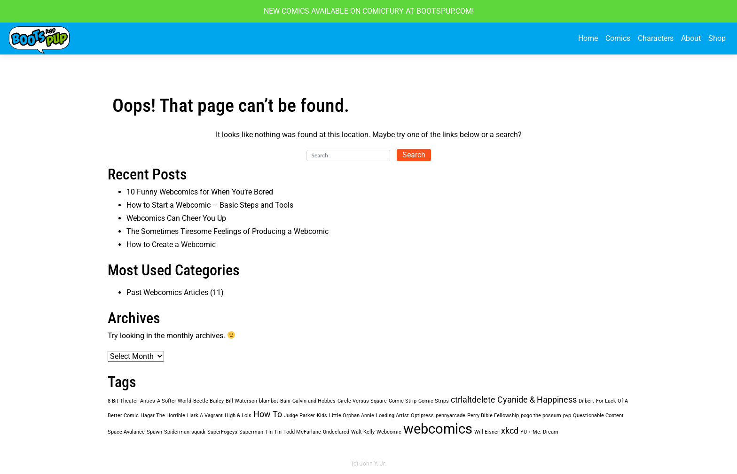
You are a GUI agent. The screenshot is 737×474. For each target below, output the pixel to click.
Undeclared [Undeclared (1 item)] (336, 432)
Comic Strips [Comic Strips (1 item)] (433, 401)
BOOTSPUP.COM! (444, 11)
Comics (617, 38)
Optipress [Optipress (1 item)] (422, 415)
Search (413, 154)
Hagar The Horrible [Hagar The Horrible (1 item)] (163, 415)
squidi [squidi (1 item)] (198, 432)
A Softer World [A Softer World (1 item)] (174, 401)
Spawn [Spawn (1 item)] (154, 432)
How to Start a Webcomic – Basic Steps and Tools (209, 205)
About (691, 38)
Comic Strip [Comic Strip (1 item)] (402, 401)
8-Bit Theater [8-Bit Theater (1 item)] (123, 401)
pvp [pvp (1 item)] (567, 415)
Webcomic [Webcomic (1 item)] (388, 432)
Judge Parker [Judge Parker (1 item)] (299, 415)
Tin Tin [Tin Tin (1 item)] (273, 432)
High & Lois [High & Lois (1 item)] (238, 415)
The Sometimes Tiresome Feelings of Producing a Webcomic (227, 231)
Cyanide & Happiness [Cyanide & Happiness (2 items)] (537, 399)
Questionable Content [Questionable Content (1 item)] (598, 415)
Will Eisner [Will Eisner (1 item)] (486, 432)
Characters (656, 38)
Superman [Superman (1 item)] (251, 432)
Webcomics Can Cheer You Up (176, 218)
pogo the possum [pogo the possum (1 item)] (541, 415)
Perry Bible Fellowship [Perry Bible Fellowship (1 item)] (493, 415)
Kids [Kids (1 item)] (322, 415)
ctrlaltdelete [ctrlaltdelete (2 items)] (473, 399)
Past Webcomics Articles (167, 292)
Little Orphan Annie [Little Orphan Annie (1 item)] (351, 415)
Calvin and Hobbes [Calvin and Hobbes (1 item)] (314, 401)
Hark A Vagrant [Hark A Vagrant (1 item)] (205, 415)
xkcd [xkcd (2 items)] (509, 430)
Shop (717, 38)
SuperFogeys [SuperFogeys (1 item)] (222, 432)
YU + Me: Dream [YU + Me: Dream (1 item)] (539, 432)
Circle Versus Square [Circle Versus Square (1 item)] (362, 401)
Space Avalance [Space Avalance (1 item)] (126, 432)
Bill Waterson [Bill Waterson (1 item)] (241, 401)
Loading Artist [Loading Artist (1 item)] (392, 415)
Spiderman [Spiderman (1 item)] (176, 432)
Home (588, 38)
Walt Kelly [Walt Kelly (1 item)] (363, 432)
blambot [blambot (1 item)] (268, 401)
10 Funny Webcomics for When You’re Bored (199, 191)
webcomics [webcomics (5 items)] (437, 429)
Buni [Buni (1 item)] (285, 401)
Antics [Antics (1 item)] (147, 401)
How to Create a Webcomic (171, 244)
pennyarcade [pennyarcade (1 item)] (450, 415)
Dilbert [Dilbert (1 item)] (586, 401)
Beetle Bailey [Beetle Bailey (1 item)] (208, 401)
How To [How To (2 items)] (267, 414)
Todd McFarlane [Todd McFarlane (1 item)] (302, 432)
